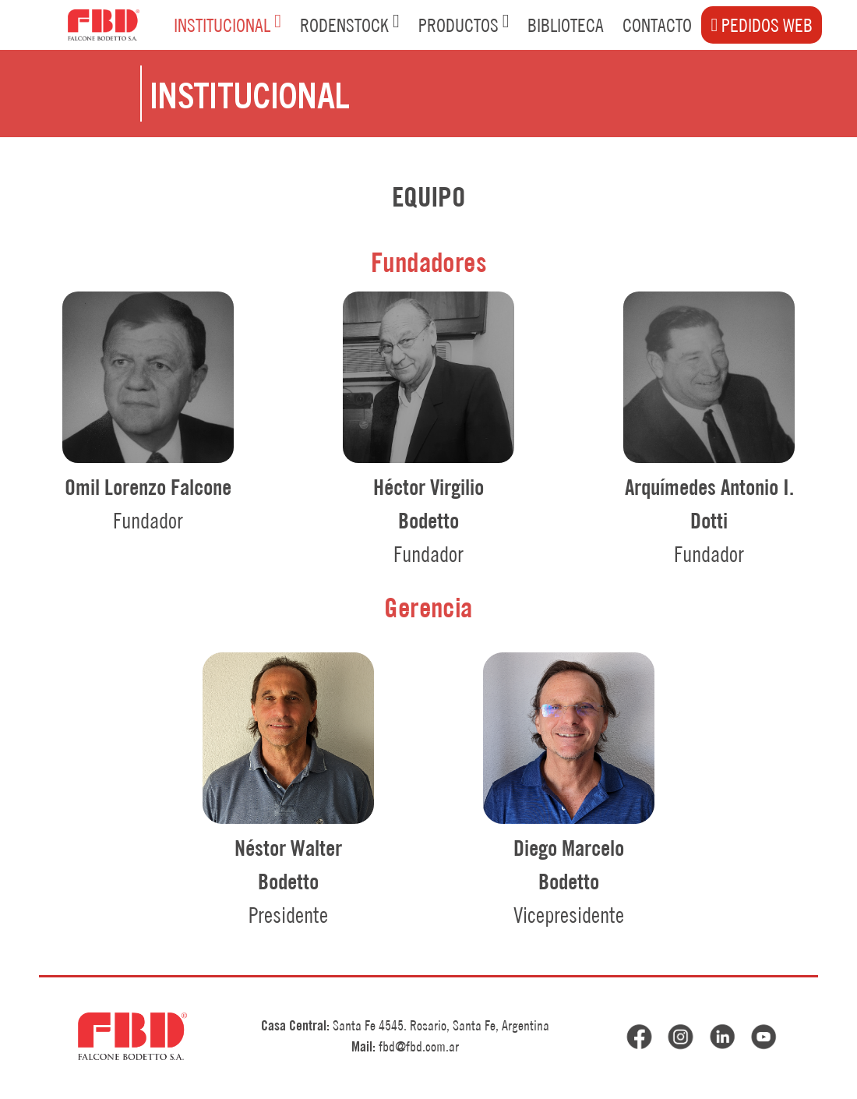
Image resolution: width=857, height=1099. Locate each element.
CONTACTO (657, 25)
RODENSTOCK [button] (350, 24)
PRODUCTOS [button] (464, 24)
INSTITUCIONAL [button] (227, 24)
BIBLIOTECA (565, 25)
